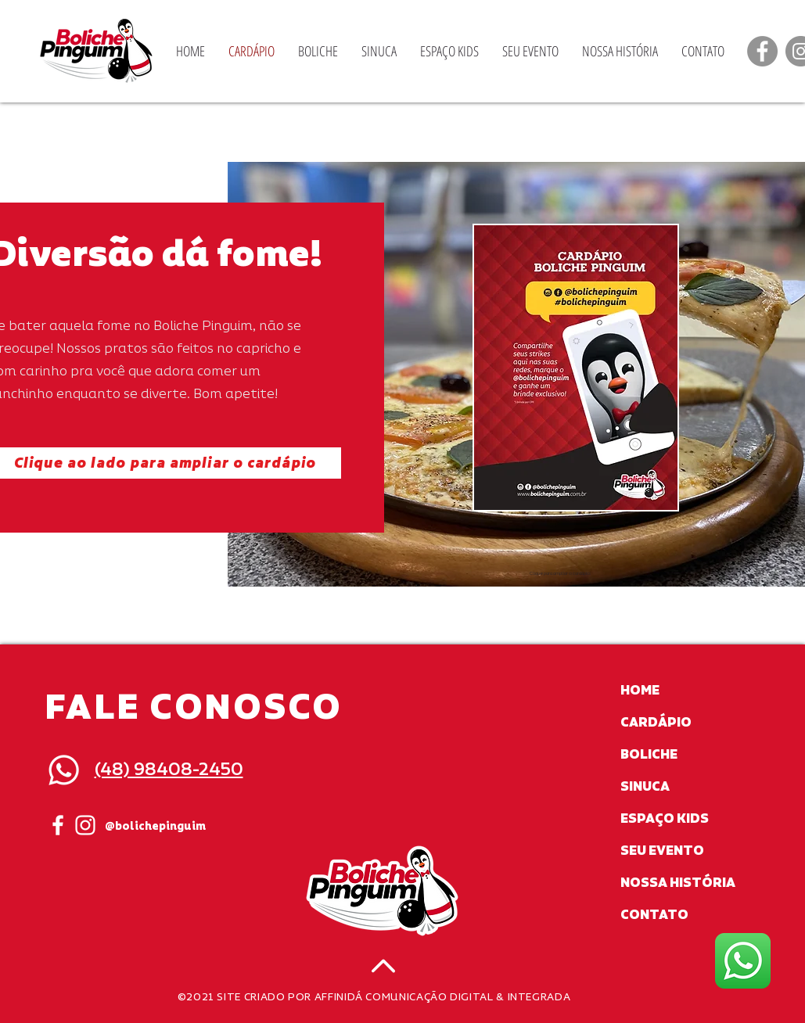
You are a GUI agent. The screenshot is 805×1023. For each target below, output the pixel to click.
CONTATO (654, 915)
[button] (576, 368)
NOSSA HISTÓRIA (677, 883)
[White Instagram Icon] (85, 825)
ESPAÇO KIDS (664, 819)
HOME (639, 690)
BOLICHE (648, 755)
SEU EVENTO (662, 851)
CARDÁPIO (656, 723)
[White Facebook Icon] (58, 825)
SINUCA (645, 787)
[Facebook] (762, 51)
